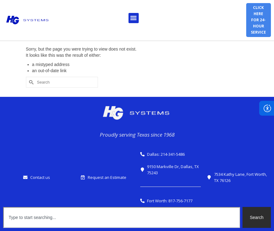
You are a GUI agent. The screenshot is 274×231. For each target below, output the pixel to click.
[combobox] (121, 217)
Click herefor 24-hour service (258, 20)
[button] (134, 18)
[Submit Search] (30, 82)
